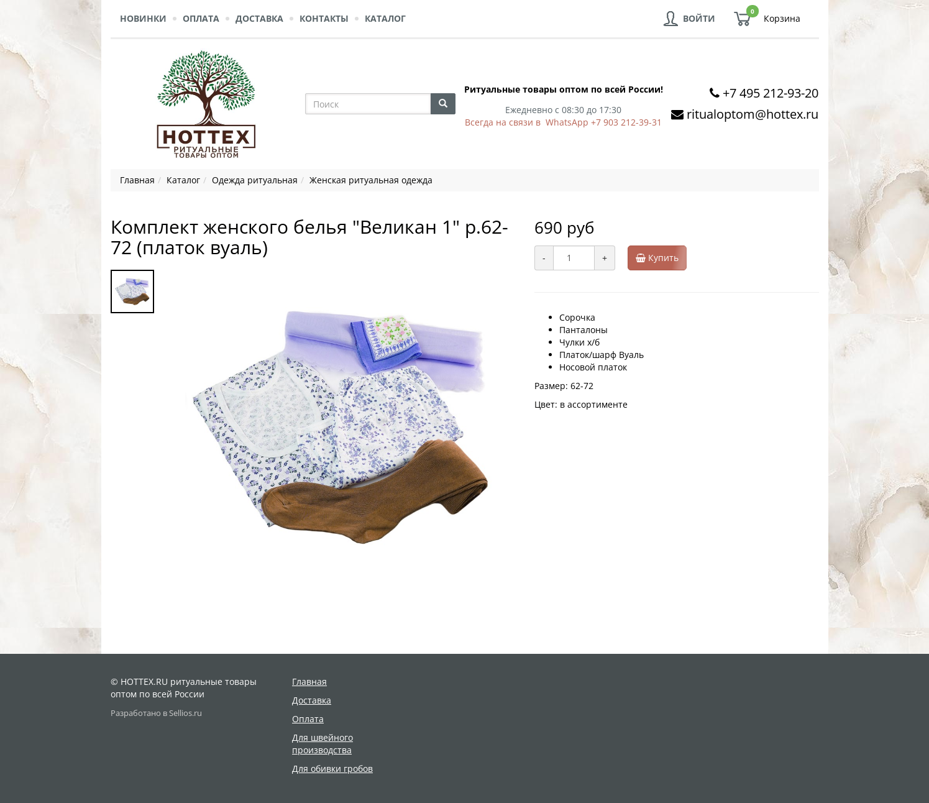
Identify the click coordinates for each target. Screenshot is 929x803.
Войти (699, 18)
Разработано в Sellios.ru (156, 713)
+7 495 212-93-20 (770, 93)
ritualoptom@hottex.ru (752, 114)
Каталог (385, 18)
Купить (661, 258)
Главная (309, 681)
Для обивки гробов (332, 768)
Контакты (324, 18)
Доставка (259, 18)
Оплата (201, 18)
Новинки (143, 18)
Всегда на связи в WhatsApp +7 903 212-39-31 (563, 122)
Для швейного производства (322, 744)
